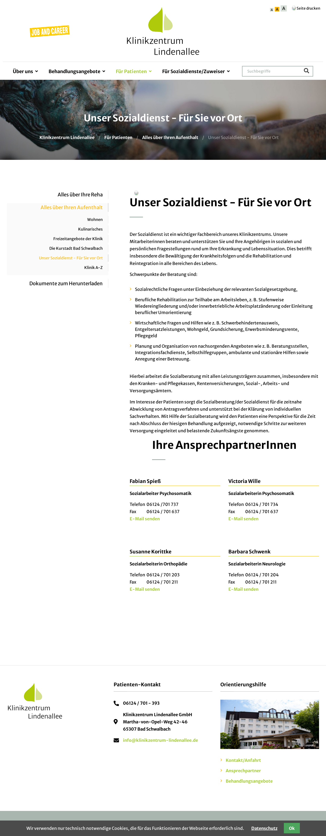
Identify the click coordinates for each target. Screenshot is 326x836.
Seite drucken (305, 8)
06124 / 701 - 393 (141, 703)
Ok (292, 828)
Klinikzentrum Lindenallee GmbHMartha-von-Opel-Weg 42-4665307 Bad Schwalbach (157, 722)
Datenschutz (264, 828)
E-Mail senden (145, 518)
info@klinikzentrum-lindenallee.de (160, 740)
